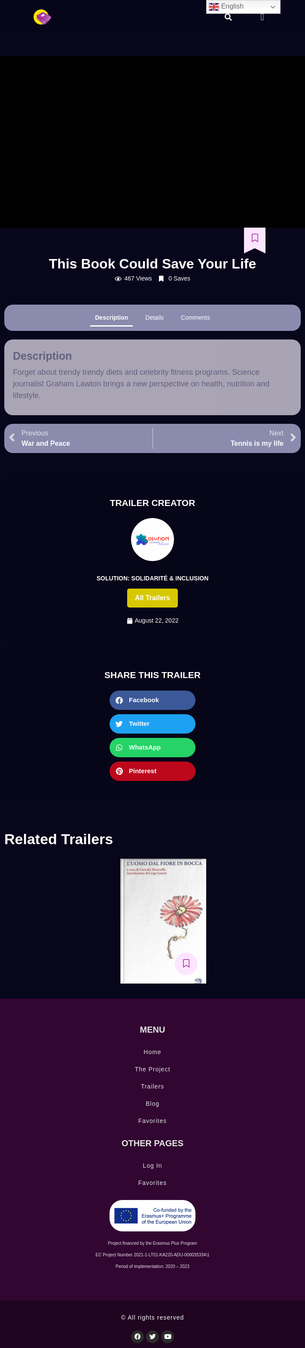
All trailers (152, 598)
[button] (228, 17)
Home (152, 1052)
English (226, 7)
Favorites (152, 1120)
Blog (152, 1103)
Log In (152, 1165)
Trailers (152, 1086)
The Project (153, 1069)
